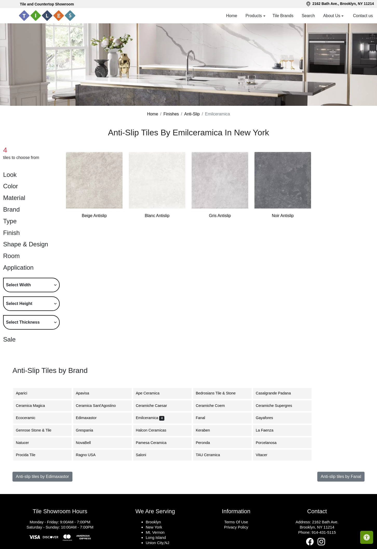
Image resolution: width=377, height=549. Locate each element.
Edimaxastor (89, 418)
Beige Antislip (94, 215)
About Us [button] (331, 15)
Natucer (26, 443)
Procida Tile (29, 455)
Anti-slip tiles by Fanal (341, 476)
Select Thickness (23, 322)
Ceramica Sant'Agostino (100, 406)
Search (308, 15)
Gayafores (268, 418)
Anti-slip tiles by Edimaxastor (42, 476)
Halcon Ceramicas (155, 430)
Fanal (203, 418)
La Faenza (268, 430)
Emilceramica (150, 418)
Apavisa (86, 393)
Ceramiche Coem (213, 406)
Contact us (363, 15)
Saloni (144, 455)
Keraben (207, 430)
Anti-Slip (192, 114)
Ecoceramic (29, 418)
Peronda (207, 443)
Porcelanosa (270, 443)
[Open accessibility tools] (366, 537)
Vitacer (265, 455)
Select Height (19, 303)
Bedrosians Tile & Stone (219, 393)
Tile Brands (283, 15)
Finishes (171, 114)
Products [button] (253, 15)
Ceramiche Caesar (154, 406)
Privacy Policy (236, 527)
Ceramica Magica (33, 406)
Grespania (88, 430)
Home (231, 15)
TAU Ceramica (211, 455)
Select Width (18, 285)
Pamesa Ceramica (155, 443)
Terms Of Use (236, 522)
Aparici (25, 393)
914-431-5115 (324, 532)
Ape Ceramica (152, 393)
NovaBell (87, 443)
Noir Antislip (283, 215)
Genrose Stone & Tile (37, 430)
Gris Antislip (220, 215)
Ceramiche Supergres (278, 406)
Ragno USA (89, 455)
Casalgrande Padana (277, 393)
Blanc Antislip (157, 215)
